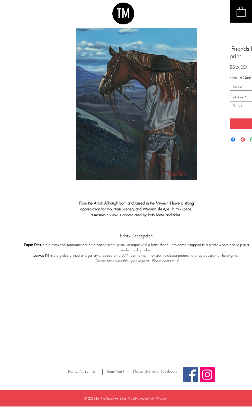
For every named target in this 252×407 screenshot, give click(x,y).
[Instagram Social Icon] (207, 374)
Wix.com (162, 398)
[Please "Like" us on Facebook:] (155, 371)
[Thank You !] (115, 371)
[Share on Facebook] (233, 139)
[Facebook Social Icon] (190, 374)
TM (123, 13)
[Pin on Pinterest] (243, 139)
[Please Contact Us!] (82, 372)
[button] (241, 11)
